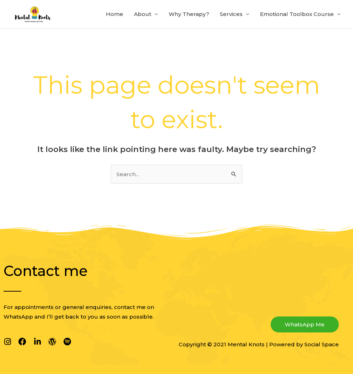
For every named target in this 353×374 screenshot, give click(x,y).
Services (231, 14)
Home (114, 14)
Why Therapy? (189, 14)
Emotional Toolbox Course (297, 14)
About (142, 14)
